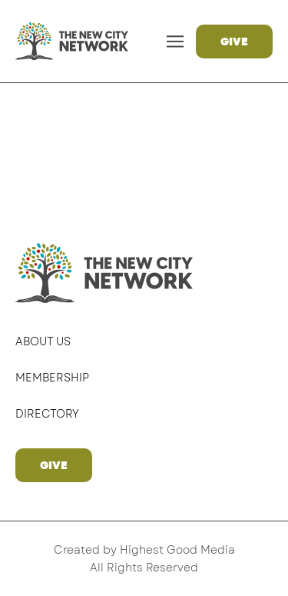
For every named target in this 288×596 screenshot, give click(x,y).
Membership (52, 377)
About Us (43, 341)
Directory (47, 413)
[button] (175, 41)
